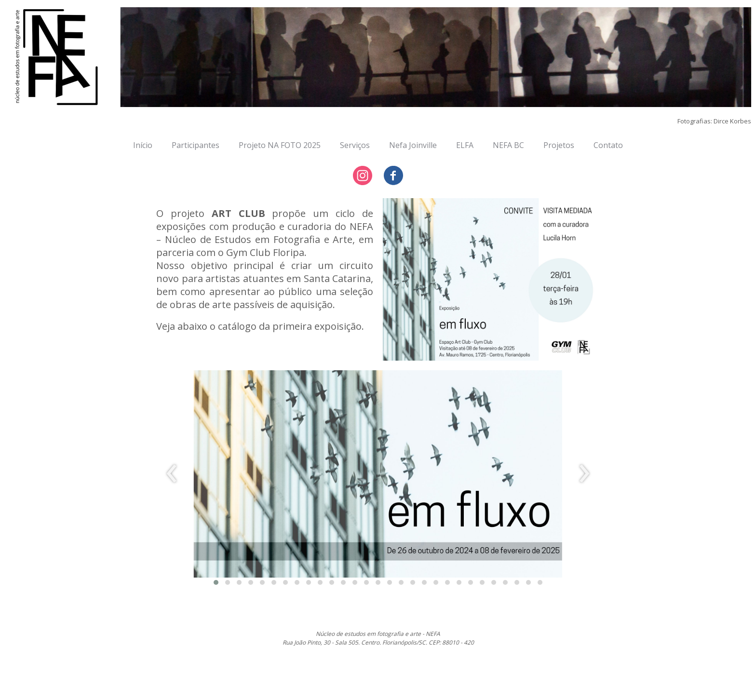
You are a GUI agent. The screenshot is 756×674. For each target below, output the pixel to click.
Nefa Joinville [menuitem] (413, 145)
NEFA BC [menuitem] (508, 145)
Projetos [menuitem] (558, 145)
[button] (216, 582)
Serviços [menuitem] (355, 145)
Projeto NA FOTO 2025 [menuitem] (280, 145)
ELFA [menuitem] (464, 145)
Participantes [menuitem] (195, 145)
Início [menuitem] (142, 145)
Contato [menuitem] (608, 145)
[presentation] (172, 474)
